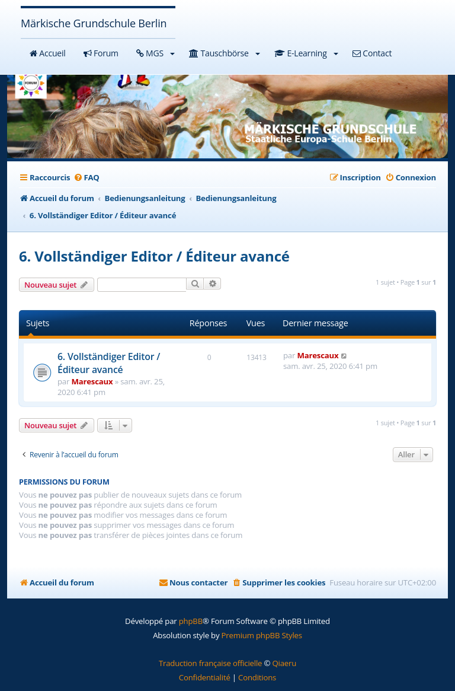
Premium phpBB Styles (262, 635)
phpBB (191, 621)
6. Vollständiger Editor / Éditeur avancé (154, 256)
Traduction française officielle (210, 663)
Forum (101, 53)
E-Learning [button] (306, 53)
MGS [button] (155, 53)
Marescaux (92, 381)
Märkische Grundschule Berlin (93, 23)
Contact (372, 53)
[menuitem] (86, 177)
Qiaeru (284, 663)
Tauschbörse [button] (224, 53)
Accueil (48, 53)
